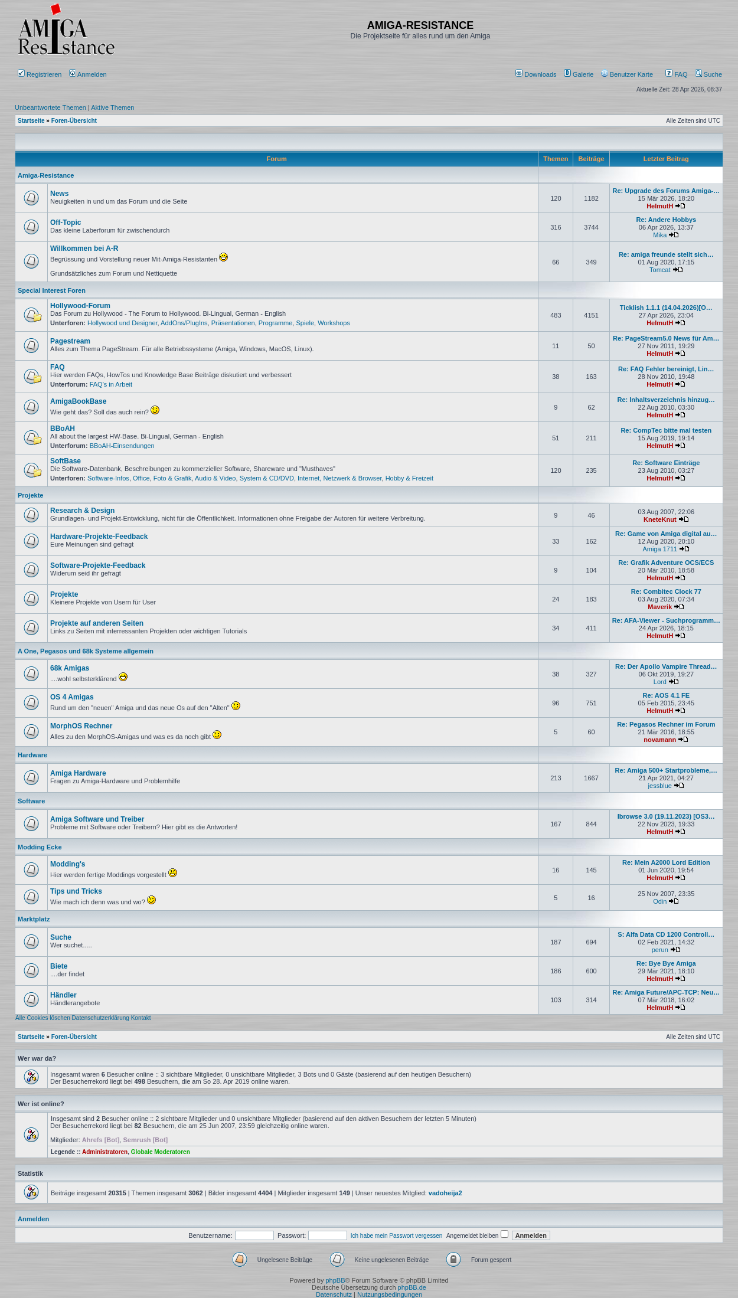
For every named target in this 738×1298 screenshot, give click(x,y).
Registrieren (39, 74)
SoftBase (65, 461)
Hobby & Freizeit (409, 478)
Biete (58, 966)
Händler (63, 995)
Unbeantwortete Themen (50, 107)
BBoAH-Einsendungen (122, 445)
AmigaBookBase (78, 401)
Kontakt (141, 1018)
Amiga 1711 (659, 548)
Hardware (32, 754)
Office (141, 478)
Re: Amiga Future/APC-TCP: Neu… (666, 992)
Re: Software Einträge (666, 462)
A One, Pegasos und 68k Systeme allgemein (86, 651)
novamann (660, 739)
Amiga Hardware (78, 773)
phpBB (335, 1280)
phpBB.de (412, 1287)
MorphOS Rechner (81, 726)
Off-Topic (65, 222)
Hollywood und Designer (122, 322)
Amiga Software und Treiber (97, 819)
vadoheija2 (445, 1192)
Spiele (305, 322)
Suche (708, 74)
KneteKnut (660, 519)
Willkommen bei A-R (84, 248)
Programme (275, 322)
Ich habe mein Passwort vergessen (397, 1235)
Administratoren (105, 1152)
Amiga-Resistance (46, 175)
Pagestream (70, 341)
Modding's (68, 864)
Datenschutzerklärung (100, 1018)
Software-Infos (108, 478)
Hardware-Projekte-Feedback (99, 536)
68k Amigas (69, 668)
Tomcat (659, 269)
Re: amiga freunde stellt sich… (666, 254)
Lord (660, 681)
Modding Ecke (40, 847)
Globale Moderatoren (160, 1152)
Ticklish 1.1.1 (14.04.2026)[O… (666, 307)
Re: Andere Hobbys (666, 219)
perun (660, 949)
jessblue (660, 785)
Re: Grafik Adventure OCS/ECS (666, 562)
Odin (660, 901)
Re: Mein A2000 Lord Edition (666, 862)
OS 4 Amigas (72, 697)
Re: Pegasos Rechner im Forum (666, 724)
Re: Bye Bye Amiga (665, 963)
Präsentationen (233, 322)
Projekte (30, 495)
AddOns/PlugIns (184, 322)
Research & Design (82, 510)
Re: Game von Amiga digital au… (666, 533)
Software (31, 801)
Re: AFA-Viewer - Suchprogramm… (666, 620)
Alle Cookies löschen (42, 1018)
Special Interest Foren (52, 290)
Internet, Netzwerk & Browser (339, 478)
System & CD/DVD (267, 478)
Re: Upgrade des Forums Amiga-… (666, 190)
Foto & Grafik (173, 478)
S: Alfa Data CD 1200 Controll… (666, 934)
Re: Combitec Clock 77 (666, 591)
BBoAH (62, 428)
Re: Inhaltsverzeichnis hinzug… (666, 399)
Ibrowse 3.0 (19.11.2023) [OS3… (666, 816)
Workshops (334, 322)
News (59, 193)
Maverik (660, 606)
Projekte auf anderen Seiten (96, 623)
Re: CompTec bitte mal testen (666, 430)
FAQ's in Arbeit (111, 384)
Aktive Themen (112, 107)
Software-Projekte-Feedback (97, 565)
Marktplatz (34, 919)
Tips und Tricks (76, 891)
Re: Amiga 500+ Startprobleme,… (666, 770)
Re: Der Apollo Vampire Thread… (666, 666)
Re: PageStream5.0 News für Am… (666, 338)
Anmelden (89, 74)
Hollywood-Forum (80, 306)
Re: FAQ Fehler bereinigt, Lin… (666, 368)
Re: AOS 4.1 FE (666, 695)
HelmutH (659, 206)
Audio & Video (215, 478)
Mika (660, 234)
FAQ (676, 74)
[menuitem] (537, 74)
